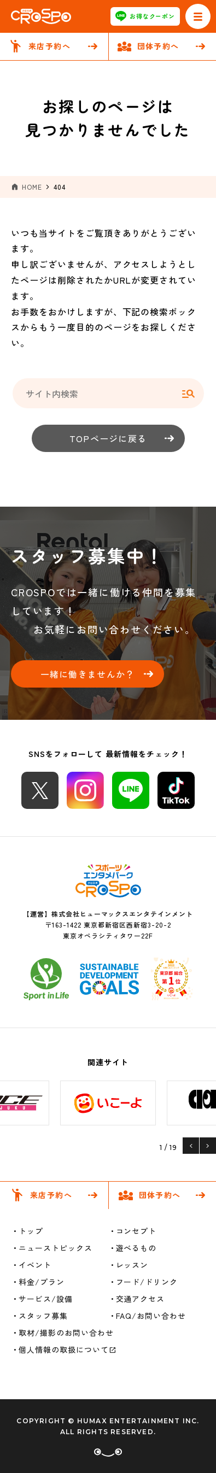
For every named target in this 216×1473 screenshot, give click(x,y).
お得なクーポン (145, 16)
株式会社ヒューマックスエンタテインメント (122, 913)
